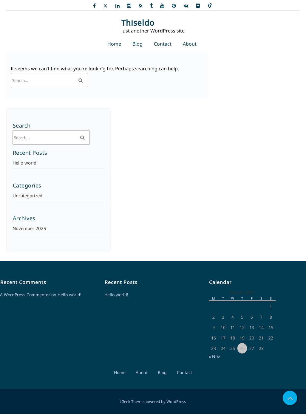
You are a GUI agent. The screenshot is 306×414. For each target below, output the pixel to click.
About (190, 44)
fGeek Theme (131, 401)
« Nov (214, 356)
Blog (137, 44)
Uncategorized (27, 196)
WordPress (176, 401)
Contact (162, 44)
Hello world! (25, 163)
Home (114, 44)
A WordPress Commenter (25, 294)
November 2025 (29, 228)
